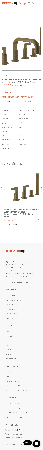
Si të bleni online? (13, 403)
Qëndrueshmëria (13, 300)
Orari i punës (11, 318)
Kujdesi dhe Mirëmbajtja (16, 390)
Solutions (12, 366)
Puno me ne (11, 309)
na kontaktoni (12, 314)
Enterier (9, 341)
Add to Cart (29, 225)
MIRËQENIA (10, 377)
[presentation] (2, 188)
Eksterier (10, 345)
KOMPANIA (11, 290)
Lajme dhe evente (13, 305)
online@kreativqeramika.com (17, 282)
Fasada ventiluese (14, 381)
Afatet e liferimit (13, 408)
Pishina (9, 354)
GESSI (15, 75)
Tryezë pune (11, 359)
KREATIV (19, 430)
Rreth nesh (10, 295)
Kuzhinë (9, 336)
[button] (29, 3)
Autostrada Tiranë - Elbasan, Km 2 (19, 273)
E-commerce (12, 398)
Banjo (8, 331)
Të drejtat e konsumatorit (17, 413)
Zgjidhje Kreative (13, 386)
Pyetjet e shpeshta (14, 417)
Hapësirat (11, 326)
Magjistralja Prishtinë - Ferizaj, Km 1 (20, 262)
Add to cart (28, 101)
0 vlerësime (17, 85)
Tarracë (9, 350)
